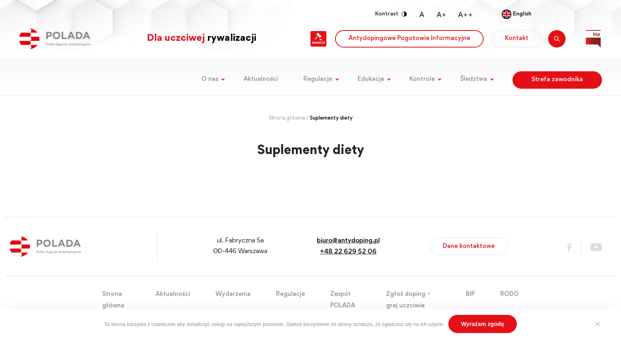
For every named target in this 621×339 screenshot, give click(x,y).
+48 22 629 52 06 (348, 252)
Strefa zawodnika (557, 79)
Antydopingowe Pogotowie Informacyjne (409, 38)
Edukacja (371, 79)
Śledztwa (473, 79)
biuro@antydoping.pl (348, 241)
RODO (509, 294)
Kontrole (422, 79)
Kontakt (516, 38)
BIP (470, 294)
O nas (210, 79)
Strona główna (287, 118)
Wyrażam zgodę (482, 324)
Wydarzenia (233, 294)
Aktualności (261, 79)
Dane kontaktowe (469, 246)
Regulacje (317, 79)
